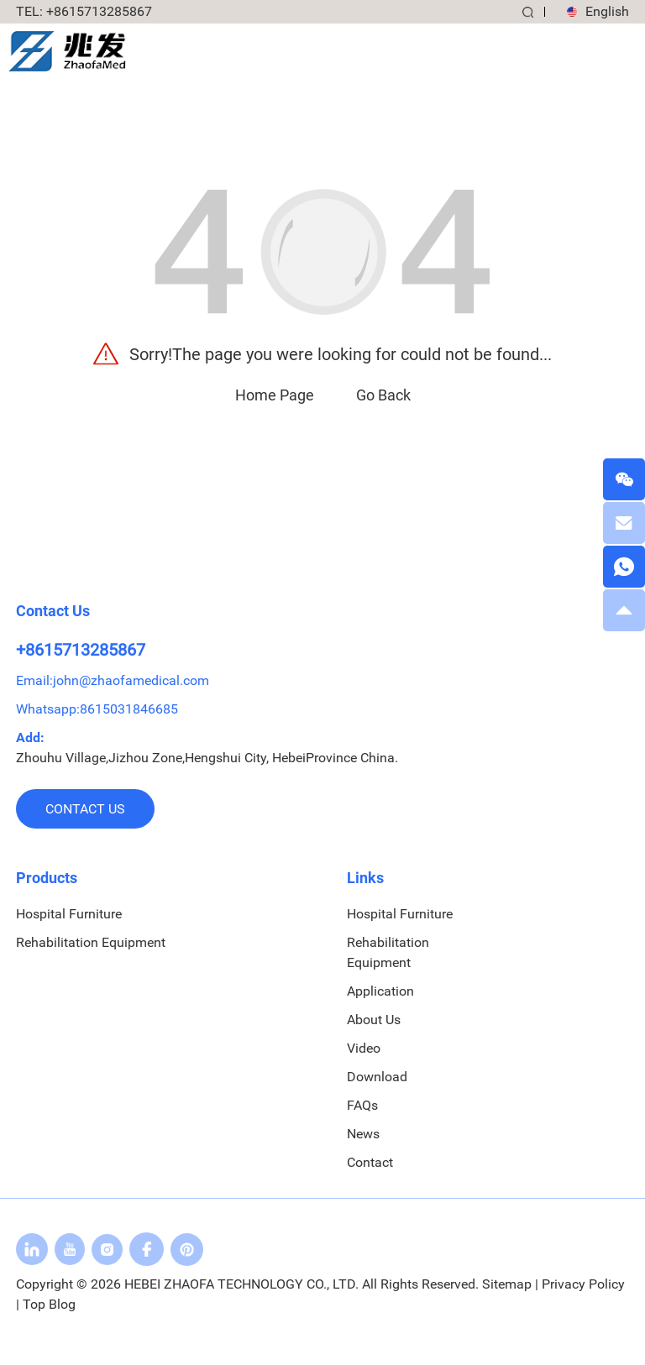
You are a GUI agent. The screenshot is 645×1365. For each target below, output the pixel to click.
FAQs (362, 1105)
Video (363, 1048)
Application (380, 991)
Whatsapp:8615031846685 (97, 709)
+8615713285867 (80, 650)
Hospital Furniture (69, 914)
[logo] (67, 50)
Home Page (274, 395)
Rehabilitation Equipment (90, 942)
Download (377, 1077)
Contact (370, 1162)
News (363, 1134)
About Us (374, 1020)
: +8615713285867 (84, 11)
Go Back (383, 395)
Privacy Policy (583, 1284)
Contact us (85, 809)
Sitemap (507, 1284)
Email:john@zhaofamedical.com (112, 680)
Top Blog (49, 1304)
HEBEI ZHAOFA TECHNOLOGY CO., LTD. (241, 1284)
